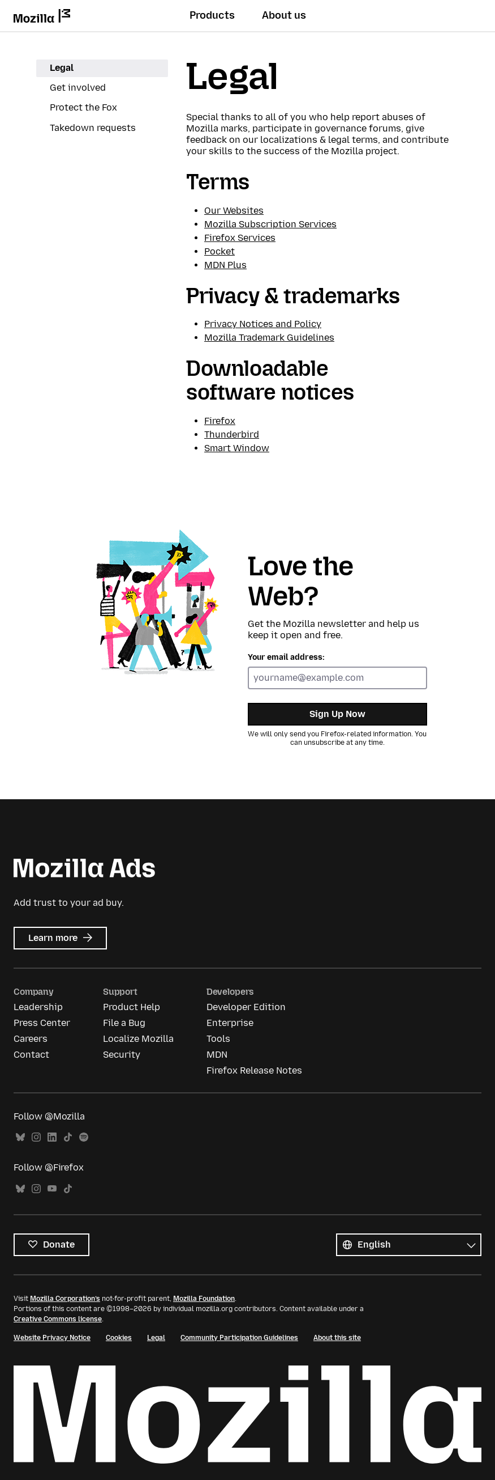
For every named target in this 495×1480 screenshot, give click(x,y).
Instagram (36, 1137)
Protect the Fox (83, 107)
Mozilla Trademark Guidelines (269, 337)
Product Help (131, 1007)
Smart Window (236, 448)
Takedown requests (93, 127)
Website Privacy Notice (52, 1338)
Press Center (42, 1022)
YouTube (52, 1189)
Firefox (219, 420)
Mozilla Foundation (204, 1299)
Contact (31, 1054)
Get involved (78, 87)
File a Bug (124, 1022)
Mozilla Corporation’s (65, 1299)
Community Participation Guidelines (239, 1338)
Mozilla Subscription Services (270, 224)
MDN (216, 1054)
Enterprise (229, 1022)
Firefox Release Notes (254, 1070)
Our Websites (234, 210)
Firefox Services (240, 237)
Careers (31, 1038)
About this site (337, 1338)
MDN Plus (225, 265)
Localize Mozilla (138, 1038)
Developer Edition (246, 1007)
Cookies (119, 1338)
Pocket (219, 251)
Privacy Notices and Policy (262, 324)
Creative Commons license (58, 1319)
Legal (62, 67)
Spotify (84, 1137)
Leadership (38, 1007)
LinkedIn (52, 1137)
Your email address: (286, 657)
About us (284, 15)
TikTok (68, 1137)
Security (121, 1054)
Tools (218, 1038)
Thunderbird (231, 434)
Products (212, 15)
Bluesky (20, 1137)
